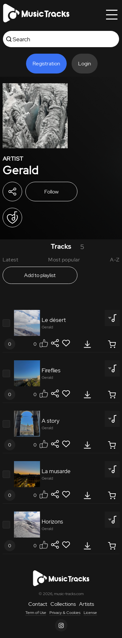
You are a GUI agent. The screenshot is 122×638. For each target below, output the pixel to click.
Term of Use (35, 612)
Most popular (64, 259)
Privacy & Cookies (64, 612)
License (90, 612)
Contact (37, 604)
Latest (11, 259)
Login (84, 63)
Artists (86, 604)
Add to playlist (40, 275)
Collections (63, 604)
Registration (46, 63)
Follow (51, 191)
